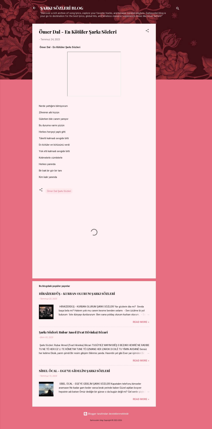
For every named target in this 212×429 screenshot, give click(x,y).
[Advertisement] (169, 73)
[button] (147, 31)
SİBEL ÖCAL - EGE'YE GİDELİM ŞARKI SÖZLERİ (74, 371)
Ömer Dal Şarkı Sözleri (59, 191)
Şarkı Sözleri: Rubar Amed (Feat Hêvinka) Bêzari (73, 332)
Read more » (141, 322)
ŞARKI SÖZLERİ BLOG (61, 8)
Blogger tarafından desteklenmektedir (106, 413)
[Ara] (178, 9)
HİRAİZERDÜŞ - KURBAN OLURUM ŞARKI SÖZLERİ (77, 294)
